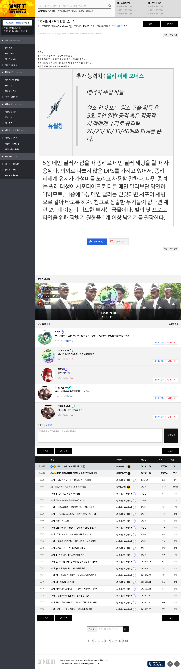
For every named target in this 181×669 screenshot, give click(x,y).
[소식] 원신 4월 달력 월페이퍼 (62, 582)
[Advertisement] (108, 43)
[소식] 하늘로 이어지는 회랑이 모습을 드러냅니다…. (70, 501)
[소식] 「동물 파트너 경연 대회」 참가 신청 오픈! (69, 596)
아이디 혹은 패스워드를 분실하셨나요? (16, 31)
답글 (68, 341)
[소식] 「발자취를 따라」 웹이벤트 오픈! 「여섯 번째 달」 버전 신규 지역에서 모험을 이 (74, 507)
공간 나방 (89, 11)
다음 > (125, 641)
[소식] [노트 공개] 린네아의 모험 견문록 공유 (67, 569)
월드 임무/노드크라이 (56, 11)
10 (120, 641)
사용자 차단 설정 (170, 35)
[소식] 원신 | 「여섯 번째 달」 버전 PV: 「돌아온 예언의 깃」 (74, 603)
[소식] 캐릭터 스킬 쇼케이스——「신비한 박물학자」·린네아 (74, 589)
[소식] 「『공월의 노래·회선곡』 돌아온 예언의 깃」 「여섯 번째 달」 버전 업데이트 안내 (74, 514)
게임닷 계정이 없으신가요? (12, 28)
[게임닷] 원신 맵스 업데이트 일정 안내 (68, 487)
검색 (125, 629)
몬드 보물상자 (71, 11)
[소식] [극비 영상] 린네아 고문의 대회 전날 (67, 555)
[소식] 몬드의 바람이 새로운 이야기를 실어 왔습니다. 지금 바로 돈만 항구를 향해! (74, 562)
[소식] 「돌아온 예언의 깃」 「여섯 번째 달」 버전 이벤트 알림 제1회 (74, 541)
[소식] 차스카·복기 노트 (59, 521)
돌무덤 (81, 11)
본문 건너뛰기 (117, 26)
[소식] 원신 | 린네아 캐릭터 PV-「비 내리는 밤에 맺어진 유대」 (74, 575)
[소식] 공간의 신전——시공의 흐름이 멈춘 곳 (67, 548)
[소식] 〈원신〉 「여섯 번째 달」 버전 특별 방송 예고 (71, 609)
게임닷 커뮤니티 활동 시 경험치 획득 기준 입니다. (75, 473)
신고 (125, 26)
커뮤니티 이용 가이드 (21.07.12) (69, 467)
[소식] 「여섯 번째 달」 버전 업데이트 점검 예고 (69, 480)
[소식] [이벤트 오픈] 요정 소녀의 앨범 (65, 494)
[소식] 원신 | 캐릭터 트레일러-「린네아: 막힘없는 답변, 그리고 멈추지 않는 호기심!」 (74, 528)
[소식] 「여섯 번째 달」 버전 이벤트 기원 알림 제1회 (70, 535)
